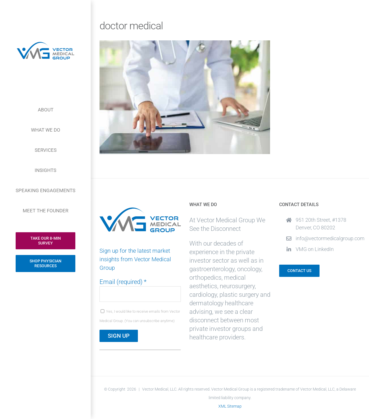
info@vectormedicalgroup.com (328, 238)
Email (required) (122, 281)
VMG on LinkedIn (315, 249)
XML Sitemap (230, 406)
